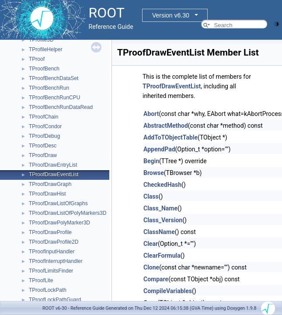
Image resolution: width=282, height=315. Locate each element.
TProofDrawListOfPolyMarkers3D (67, 213)
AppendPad (159, 149)
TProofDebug (44, 136)
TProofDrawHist (47, 194)
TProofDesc (42, 146)
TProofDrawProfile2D (53, 242)
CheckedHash (162, 184)
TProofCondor (45, 126)
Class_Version (162, 220)
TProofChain (43, 117)
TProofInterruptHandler (56, 261)
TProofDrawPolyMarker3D (59, 223)
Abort (151, 113)
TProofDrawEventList (53, 175)
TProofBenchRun (49, 88)
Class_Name (160, 208)
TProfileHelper (46, 49)
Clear (150, 243)
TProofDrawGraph (50, 184)
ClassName (159, 231)
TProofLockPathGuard (55, 300)
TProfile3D (41, 40)
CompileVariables (167, 290)
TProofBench (44, 69)
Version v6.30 (170, 15)
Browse (153, 172)
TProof (37, 59)
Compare (155, 279)
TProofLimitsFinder (51, 271)
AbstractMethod (165, 125)
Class (151, 196)
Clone (151, 267)
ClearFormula (162, 255)
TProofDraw (43, 155)
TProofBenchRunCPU (54, 97)
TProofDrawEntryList (53, 165)
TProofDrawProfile (50, 232)
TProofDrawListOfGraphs (58, 203)
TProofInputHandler (52, 251)
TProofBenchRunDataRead (61, 107)
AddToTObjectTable (170, 137)
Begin (151, 161)
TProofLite (41, 280)
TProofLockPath (47, 290)
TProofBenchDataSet (53, 78)
